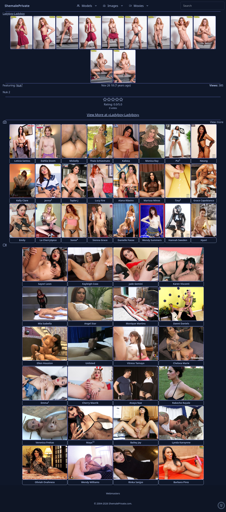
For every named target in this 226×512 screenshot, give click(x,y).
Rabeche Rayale (181, 402)
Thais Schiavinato (100, 160)
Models (87, 6)
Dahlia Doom (48, 160)
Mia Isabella (45, 323)
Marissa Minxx (152, 200)
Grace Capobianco (203, 200)
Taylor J (74, 200)
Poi (177, 160)
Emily (22, 240)
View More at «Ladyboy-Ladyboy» (113, 114)
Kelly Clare (22, 200)
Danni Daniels (181, 323)
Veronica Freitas (45, 442)
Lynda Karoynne (181, 442)
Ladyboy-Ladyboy (14, 13)
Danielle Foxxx (126, 240)
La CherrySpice (48, 240)
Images (113, 6)
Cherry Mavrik (90, 402)
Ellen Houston (45, 363)
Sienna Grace (100, 240)
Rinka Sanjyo (135, 482)
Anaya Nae (136, 402)
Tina (178, 200)
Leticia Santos (22, 160)
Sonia (74, 240)
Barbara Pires (181, 482)
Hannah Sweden (178, 240)
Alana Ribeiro (126, 200)
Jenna (48, 200)
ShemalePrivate (17, 5)
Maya (90, 442)
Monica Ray (151, 160)
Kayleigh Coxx (90, 283)
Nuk (19, 85)
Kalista (126, 160)
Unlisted (90, 363)
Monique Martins (136, 323)
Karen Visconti (181, 283)
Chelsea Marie (181, 363)
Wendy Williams (90, 482)
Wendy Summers (152, 240)
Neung (204, 160)
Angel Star (90, 323)
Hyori (204, 240)
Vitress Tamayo (135, 363)
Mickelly (74, 160)
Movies (139, 6)
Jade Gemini (136, 283)
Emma (45, 402)
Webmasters (113, 493)
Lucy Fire (100, 200)
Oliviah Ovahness (45, 482)
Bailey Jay (135, 442)
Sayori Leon (44, 283)
